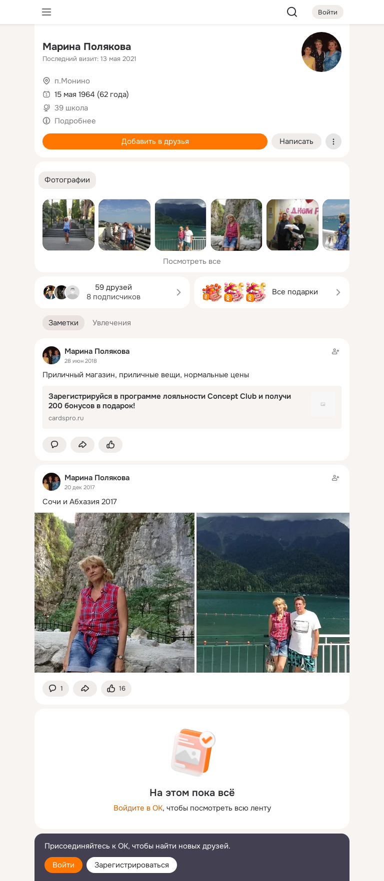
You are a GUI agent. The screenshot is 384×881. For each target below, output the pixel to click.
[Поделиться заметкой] (82, 445)
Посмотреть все (192, 261)
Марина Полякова (86, 46)
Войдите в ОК (138, 808)
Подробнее (75, 121)
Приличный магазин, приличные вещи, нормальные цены (145, 375)
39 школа (71, 108)
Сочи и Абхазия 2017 (79, 502)
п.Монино (72, 81)
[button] (67, 180)
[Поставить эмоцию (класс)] (110, 445)
